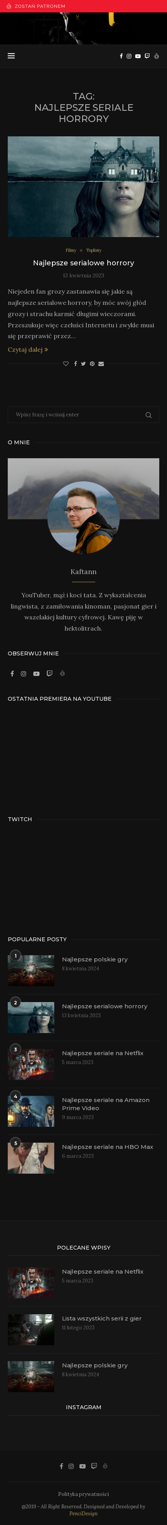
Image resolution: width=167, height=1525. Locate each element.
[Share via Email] (101, 363)
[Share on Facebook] (75, 363)
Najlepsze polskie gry (94, 959)
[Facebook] (121, 56)
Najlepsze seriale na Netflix (102, 1053)
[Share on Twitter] (83, 363)
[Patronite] (156, 56)
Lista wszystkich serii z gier (102, 1318)
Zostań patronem (35, 6)
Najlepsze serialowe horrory (83, 263)
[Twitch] (147, 56)
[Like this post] (66, 363)
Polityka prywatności (83, 1494)
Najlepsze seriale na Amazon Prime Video (106, 1104)
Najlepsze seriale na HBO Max (107, 1146)
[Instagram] (129, 56)
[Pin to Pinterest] (92, 363)
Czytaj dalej (28, 349)
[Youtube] (138, 56)
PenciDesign (83, 1513)
